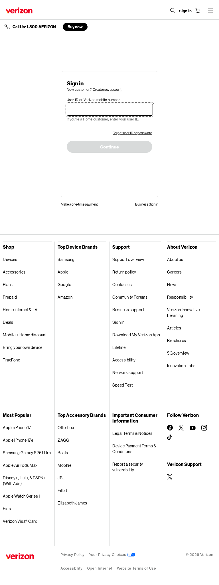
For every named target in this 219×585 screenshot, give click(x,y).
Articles (174, 327)
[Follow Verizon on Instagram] (204, 428)
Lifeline (118, 347)
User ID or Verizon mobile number (93, 100)
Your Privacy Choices (112, 554)
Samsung (66, 259)
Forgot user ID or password (132, 133)
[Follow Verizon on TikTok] (170, 437)
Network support (127, 372)
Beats (63, 452)
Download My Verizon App (136, 334)
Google (64, 284)
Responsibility (180, 297)
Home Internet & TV (20, 309)
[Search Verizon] (173, 10)
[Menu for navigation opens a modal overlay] (210, 10)
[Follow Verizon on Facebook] (170, 428)
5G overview (178, 353)
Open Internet (99, 568)
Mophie (64, 465)
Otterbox (66, 427)
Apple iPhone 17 (17, 427)
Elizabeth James (72, 502)
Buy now (75, 26)
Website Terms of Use (136, 568)
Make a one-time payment (79, 204)
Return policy (124, 272)
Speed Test (122, 385)
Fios (7, 508)
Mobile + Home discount (24, 334)
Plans (8, 284)
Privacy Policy (72, 554)
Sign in (118, 322)
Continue (109, 147)
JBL (61, 477)
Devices (10, 259)
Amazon (65, 297)
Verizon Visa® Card (20, 521)
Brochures (176, 340)
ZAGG (63, 440)
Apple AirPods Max (20, 465)
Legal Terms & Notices (132, 433)
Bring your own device (22, 347)
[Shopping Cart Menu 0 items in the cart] (198, 10)
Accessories (14, 272)
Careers (174, 272)
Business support (128, 309)
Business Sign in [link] (146, 204)
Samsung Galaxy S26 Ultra (27, 452)
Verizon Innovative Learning (183, 312)
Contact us (122, 284)
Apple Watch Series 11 (22, 496)
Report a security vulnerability (127, 467)
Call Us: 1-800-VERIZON (34, 27)
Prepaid (10, 297)
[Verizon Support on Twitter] (170, 477)
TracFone (11, 359)
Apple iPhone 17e (18, 440)
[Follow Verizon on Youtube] (193, 428)
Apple (63, 272)
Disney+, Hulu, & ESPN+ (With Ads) (24, 480)
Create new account (107, 89)
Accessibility (124, 359)
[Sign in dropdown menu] (185, 11)
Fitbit (62, 490)
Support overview (128, 259)
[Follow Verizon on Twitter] (181, 428)
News (172, 284)
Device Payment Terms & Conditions (134, 448)
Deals (8, 322)
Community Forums (129, 297)
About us (175, 259)
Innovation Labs (181, 365)
